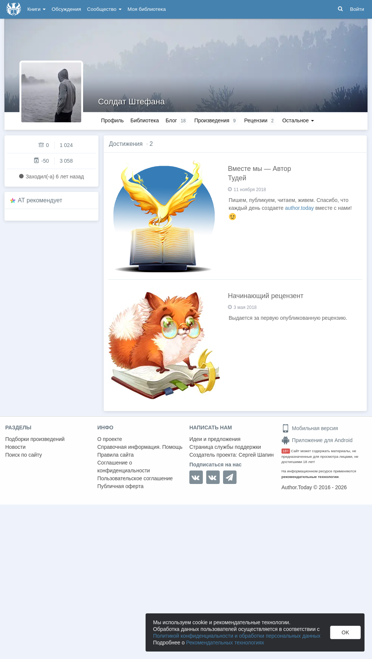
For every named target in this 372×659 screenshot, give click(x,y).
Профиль (112, 120)
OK (345, 632)
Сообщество (104, 9)
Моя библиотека (147, 9)
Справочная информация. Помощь (140, 447)
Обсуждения (66, 9)
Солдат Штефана (131, 101)
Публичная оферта (120, 486)
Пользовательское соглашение (135, 478)
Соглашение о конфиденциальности (123, 466)
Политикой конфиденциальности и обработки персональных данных (236, 636)
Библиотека (144, 120)
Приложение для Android (317, 440)
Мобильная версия (309, 428)
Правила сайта (115, 455)
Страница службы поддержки (225, 447)
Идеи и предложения (215, 439)
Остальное (298, 120)
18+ (286, 451)
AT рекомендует (40, 200)
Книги (36, 9)
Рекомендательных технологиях (225, 643)
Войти (357, 9)
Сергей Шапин (256, 455)
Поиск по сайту (23, 455)
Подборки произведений (35, 439)
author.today (299, 208)
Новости (15, 447)
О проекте (109, 439)
